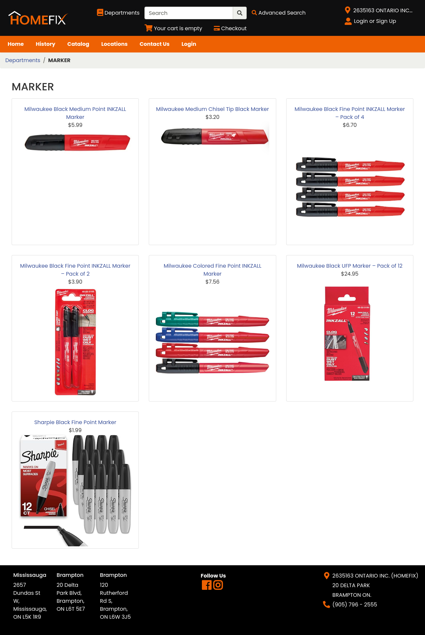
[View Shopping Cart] (173, 28)
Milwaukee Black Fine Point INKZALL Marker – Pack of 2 (75, 270)
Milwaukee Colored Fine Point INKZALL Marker (212, 270)
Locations (114, 44)
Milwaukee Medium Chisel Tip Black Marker (212, 109)
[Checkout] (230, 28)
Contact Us (154, 44)
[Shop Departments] (118, 13)
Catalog (78, 44)
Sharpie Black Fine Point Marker (75, 422)
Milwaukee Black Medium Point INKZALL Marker (75, 113)
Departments (22, 60)
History (45, 44)
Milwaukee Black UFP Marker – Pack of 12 (349, 266)
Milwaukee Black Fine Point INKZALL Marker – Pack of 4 (350, 113)
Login (189, 44)
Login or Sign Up (375, 21)
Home (16, 44)
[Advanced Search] (279, 13)
